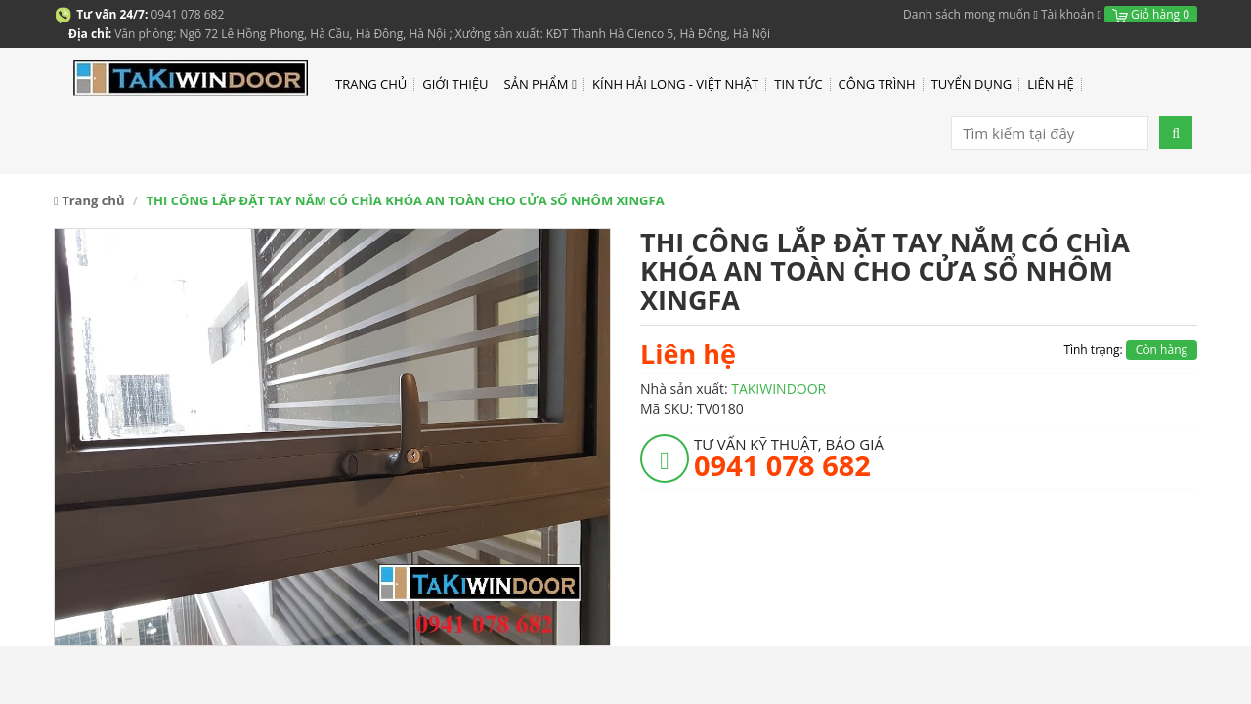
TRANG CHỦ (371, 84)
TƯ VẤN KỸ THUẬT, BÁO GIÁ (789, 457)
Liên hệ (688, 353)
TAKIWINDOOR (778, 388)
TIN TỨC (798, 84)
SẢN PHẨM (540, 84)
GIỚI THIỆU (455, 84)
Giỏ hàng (1150, 14)
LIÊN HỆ (1050, 84)
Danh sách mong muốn (966, 14)
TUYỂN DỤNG (971, 84)
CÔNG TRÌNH (877, 84)
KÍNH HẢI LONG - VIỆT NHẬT (675, 84)
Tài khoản (1066, 14)
